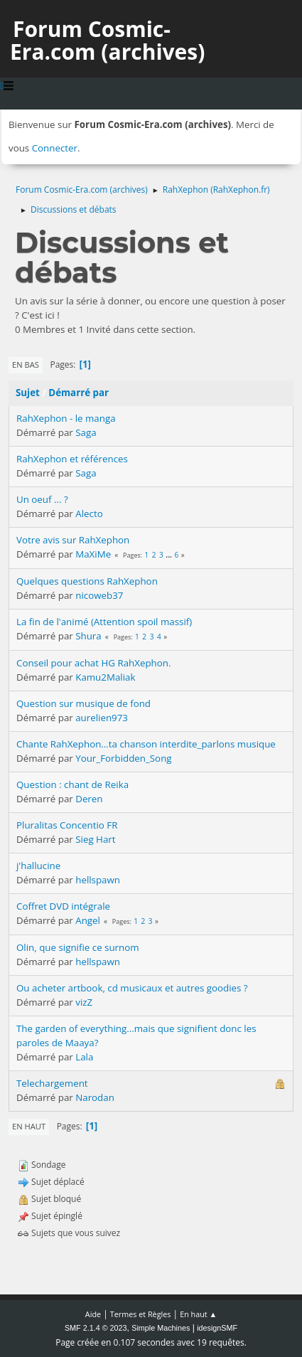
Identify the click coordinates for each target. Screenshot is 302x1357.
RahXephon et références (72, 458)
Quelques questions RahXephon (87, 581)
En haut (28, 1126)
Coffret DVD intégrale (63, 906)
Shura (88, 635)
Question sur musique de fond (83, 703)
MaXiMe (93, 554)
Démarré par (78, 392)
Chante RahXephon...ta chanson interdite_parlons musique (146, 744)
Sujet (28, 392)
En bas (25, 364)
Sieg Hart (95, 839)
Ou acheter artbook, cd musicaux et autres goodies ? (132, 987)
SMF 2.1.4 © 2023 (96, 1328)
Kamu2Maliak (105, 677)
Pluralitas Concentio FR (66, 825)
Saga (85, 432)
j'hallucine (38, 865)
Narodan (94, 1097)
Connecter (54, 148)
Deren (88, 798)
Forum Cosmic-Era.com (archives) (107, 40)
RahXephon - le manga (66, 418)
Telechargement (52, 1083)
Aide (93, 1314)
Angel (87, 920)
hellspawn (97, 879)
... (169, 555)
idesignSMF (217, 1328)
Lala (84, 1056)
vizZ (83, 1002)
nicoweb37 (99, 595)
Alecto (88, 513)
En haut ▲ (198, 1314)
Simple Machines (160, 1328)
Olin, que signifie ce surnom (77, 947)
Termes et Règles (140, 1314)
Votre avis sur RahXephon (72, 539)
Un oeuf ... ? (42, 499)
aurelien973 (101, 717)
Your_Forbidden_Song (123, 758)
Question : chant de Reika (72, 784)
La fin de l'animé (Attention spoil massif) (104, 621)
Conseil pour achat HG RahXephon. (93, 662)
